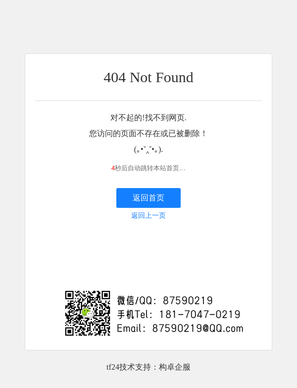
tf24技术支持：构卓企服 (148, 367)
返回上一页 (148, 215)
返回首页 (148, 198)
